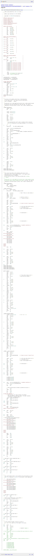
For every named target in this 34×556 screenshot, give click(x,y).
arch (24, 6)
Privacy (9, 554)
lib (31, 6)
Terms (12, 554)
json (32, 554)
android (2, 4)
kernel (6, 4)
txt (29, 554)
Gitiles (6, 554)
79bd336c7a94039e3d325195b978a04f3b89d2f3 (11, 6)
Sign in (32, 1)
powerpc (28, 6)
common (11, 4)
